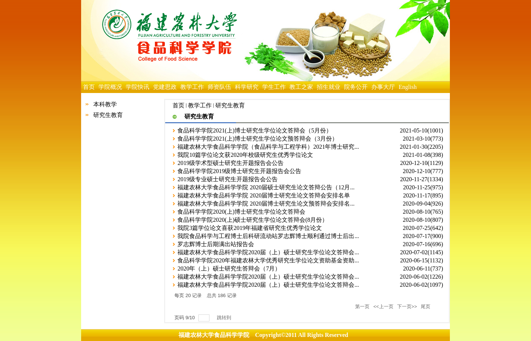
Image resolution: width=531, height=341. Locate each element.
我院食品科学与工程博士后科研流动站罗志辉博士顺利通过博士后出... (268, 236)
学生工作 (274, 87)
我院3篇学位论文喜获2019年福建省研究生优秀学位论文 (249, 228)
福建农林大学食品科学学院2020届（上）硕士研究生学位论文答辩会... (268, 252)
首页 (89, 87)
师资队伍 (219, 87)
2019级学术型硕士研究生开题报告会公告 (230, 163)
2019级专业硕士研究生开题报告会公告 (227, 179)
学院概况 (110, 87)
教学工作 (192, 87)
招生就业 (328, 87)
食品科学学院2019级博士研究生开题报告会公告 (239, 171)
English (408, 87)
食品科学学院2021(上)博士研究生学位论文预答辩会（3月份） (257, 138)
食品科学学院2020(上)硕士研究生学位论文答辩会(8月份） (252, 220)
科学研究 (246, 87)
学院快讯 (137, 87)
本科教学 (105, 104)
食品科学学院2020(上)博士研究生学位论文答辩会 (241, 212)
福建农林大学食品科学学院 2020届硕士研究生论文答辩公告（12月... (265, 187)
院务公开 (356, 87)
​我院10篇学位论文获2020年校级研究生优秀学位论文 (245, 155)
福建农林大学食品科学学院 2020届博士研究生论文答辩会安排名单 (263, 195)
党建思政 (165, 87)
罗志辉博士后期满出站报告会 (215, 244)
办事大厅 (383, 87)
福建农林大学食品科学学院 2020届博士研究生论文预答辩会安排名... (265, 203)
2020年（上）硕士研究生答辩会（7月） (229, 268)
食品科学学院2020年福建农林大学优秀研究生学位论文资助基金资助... (268, 260)
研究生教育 (108, 115)
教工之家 (301, 87)
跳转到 (225, 317)
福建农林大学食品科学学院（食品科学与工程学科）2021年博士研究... (268, 147)
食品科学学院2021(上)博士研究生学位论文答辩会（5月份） (254, 130)
